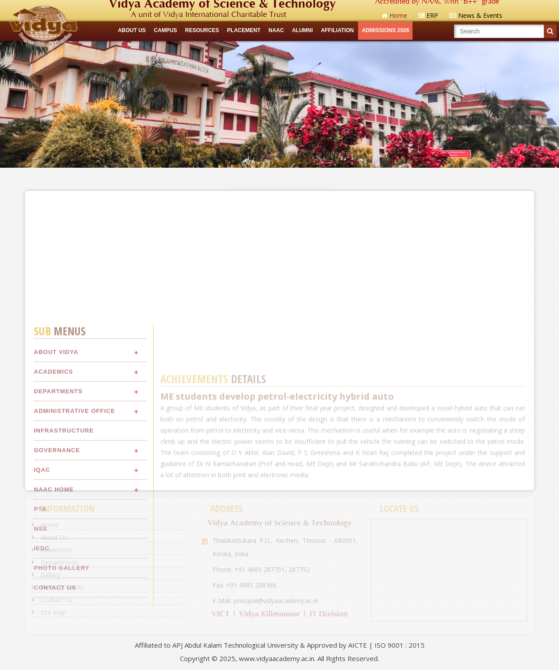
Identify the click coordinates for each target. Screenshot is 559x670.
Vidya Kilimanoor (269, 614)
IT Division (328, 614)
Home (49, 525)
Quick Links (279, 176)
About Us (54, 537)
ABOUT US (132, 30)
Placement (244, 30)
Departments (58, 479)
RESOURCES (202, 30)
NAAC (276, 30)
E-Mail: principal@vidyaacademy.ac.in (265, 600)
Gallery (50, 575)
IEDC (42, 636)
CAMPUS (165, 30)
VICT (220, 614)
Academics (53, 459)
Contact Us (57, 600)
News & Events (63, 587)
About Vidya (56, 439)
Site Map (53, 612)
